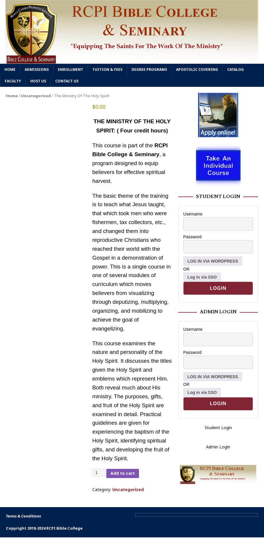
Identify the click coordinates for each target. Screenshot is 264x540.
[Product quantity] (98, 473)
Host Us (38, 81)
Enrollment (70, 69)
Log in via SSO (202, 277)
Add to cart (122, 473)
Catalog (235, 69)
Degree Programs (149, 69)
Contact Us (66, 81)
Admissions (37, 69)
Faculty (13, 81)
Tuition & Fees (107, 69)
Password (192, 236)
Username (193, 214)
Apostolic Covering (197, 69)
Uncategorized (36, 95)
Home (9, 69)
